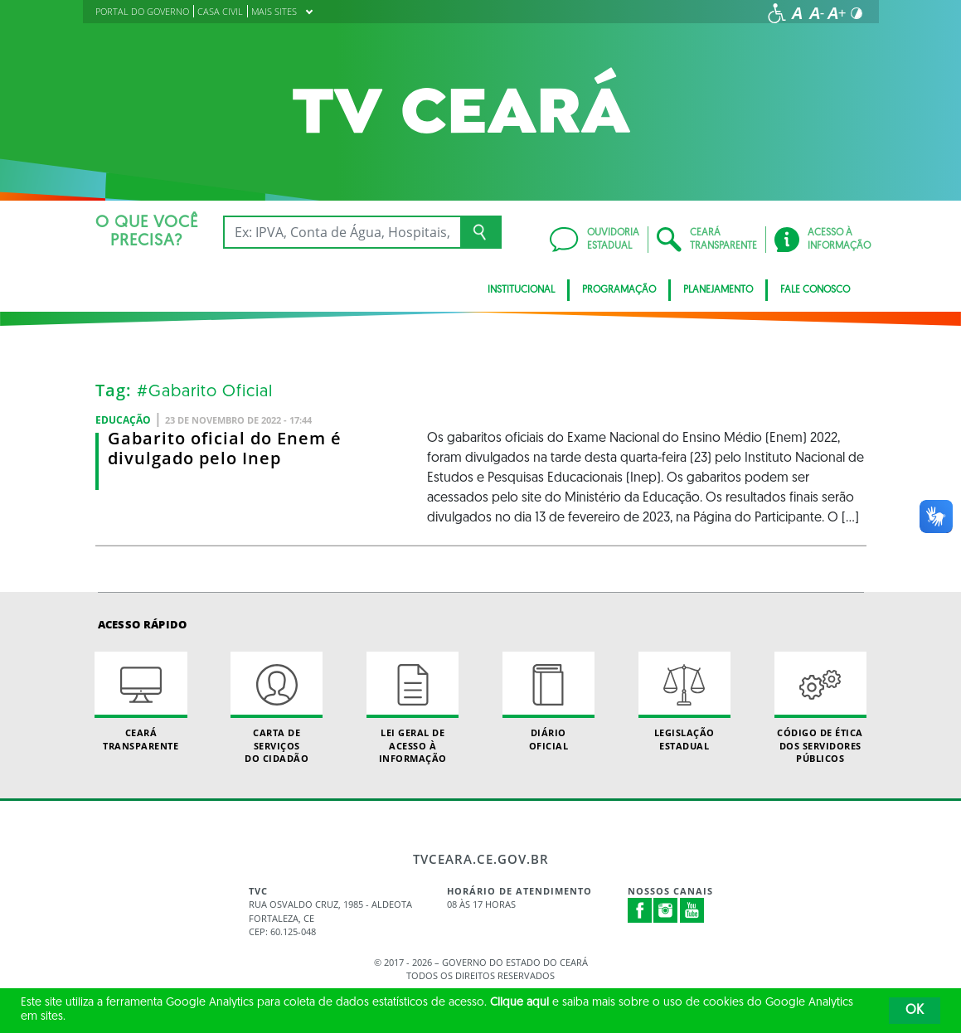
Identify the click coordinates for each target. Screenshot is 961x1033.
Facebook (640, 910)
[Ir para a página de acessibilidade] (777, 13)
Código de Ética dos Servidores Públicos (820, 708)
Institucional (521, 290)
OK (914, 1010)
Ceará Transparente (141, 701)
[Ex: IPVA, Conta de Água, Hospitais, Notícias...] (342, 232)
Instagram (665, 910)
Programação (619, 290)
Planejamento (718, 290)
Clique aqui (519, 1003)
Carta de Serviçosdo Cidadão (277, 708)
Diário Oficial (548, 701)
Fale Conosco (815, 290)
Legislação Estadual (684, 701)
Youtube (692, 910)
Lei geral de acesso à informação (412, 708)
